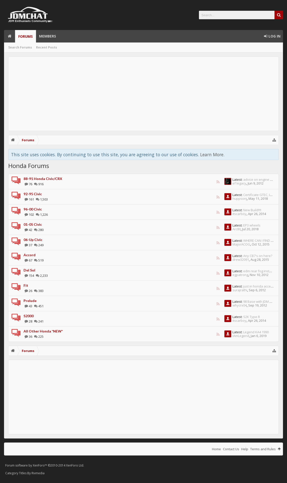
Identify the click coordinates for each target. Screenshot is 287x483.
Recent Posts (46, 47)
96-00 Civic (33, 209)
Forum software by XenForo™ (44, 465)
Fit (26, 285)
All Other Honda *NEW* (43, 331)
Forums (25, 36)
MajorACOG (241, 244)
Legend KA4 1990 (256, 332)
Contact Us (231, 449)
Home (9, 36)
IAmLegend (240, 336)
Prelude (30, 300)
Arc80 (236, 229)
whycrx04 (239, 305)
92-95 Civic (33, 194)
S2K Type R (251, 316)
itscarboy (239, 214)
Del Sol (29, 270)
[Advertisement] (143, 94)
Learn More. (212, 155)
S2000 (29, 316)
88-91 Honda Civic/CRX (43, 178)
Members (47, 36)
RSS (218, 181)
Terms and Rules (263, 449)
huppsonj (239, 198)
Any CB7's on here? (257, 256)
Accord (30, 255)
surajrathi (239, 290)
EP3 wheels (251, 225)
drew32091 (240, 259)
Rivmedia (38, 473)
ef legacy (239, 183)
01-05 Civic (33, 224)
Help (244, 449)
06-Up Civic (33, 240)
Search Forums (20, 47)
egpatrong (240, 274)
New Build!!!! (252, 210)
